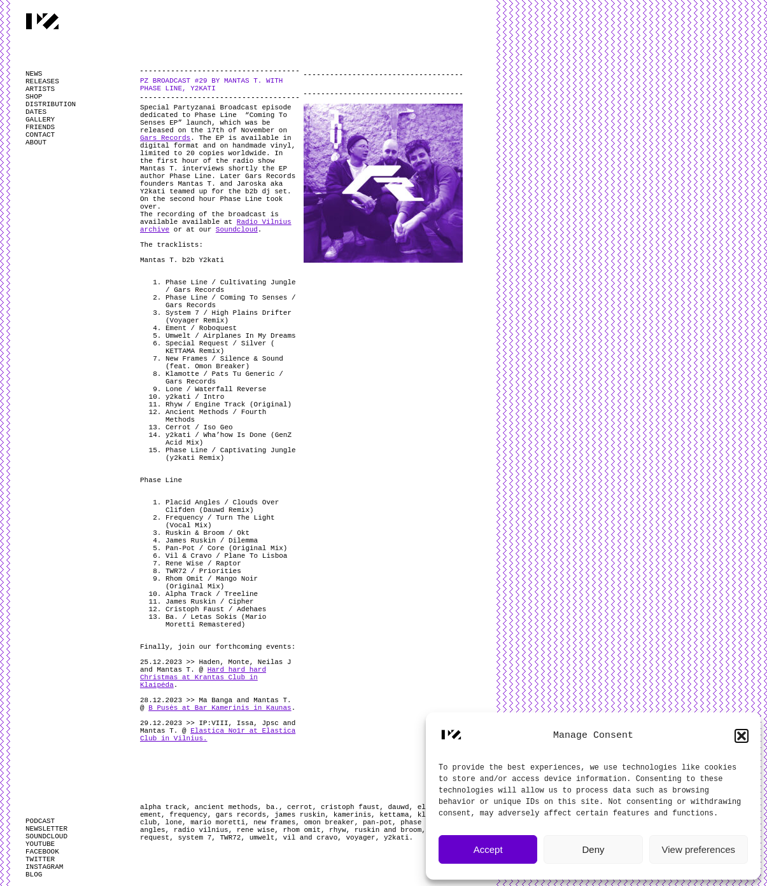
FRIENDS (40, 127)
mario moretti (217, 822)
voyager (361, 837)
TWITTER (40, 859)
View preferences (699, 849)
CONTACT (40, 135)
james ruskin (299, 815)
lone (173, 822)
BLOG (33, 874)
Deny (593, 849)
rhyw (337, 830)
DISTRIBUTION (50, 104)
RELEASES (42, 81)
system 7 (194, 837)
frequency (188, 815)
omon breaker (329, 822)
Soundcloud (237, 229)
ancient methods (226, 807)
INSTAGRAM (44, 867)
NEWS (33, 74)
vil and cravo (310, 837)
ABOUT (35, 142)
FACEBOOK (42, 851)
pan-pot (377, 822)
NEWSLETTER (46, 829)
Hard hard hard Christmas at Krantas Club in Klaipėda (203, 677)
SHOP (33, 96)
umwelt (262, 837)
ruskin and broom (388, 830)
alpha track (163, 807)
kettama (394, 815)
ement (150, 815)
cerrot (300, 807)
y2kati (396, 837)
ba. (272, 807)
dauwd (398, 807)
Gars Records (165, 138)
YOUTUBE (40, 844)
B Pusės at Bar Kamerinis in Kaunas (219, 708)
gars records (241, 815)
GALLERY (40, 119)
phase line (421, 822)
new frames (274, 822)
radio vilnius (201, 830)
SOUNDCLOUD (46, 836)
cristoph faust (350, 807)
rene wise (255, 830)
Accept (488, 849)
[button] (741, 736)
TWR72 (230, 837)
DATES (35, 112)
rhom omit (301, 830)
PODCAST (40, 821)
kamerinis (352, 815)
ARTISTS (40, 89)
